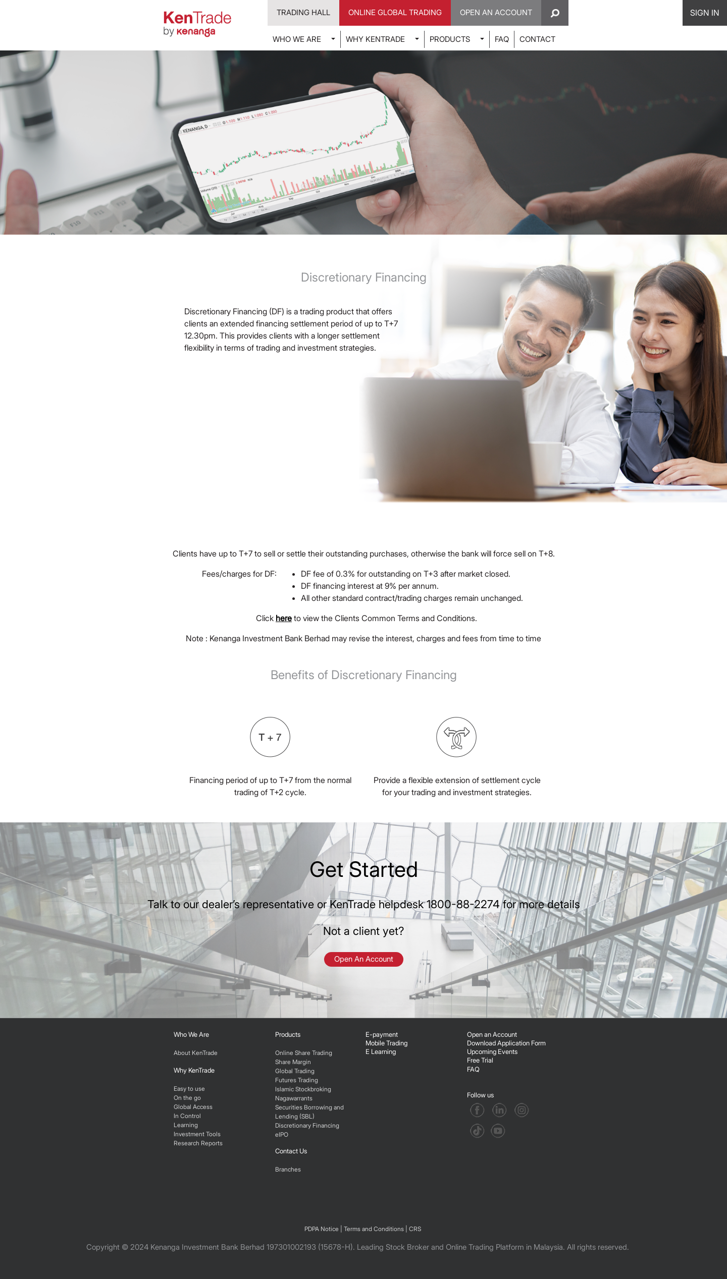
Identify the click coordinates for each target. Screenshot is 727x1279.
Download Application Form (506, 1043)
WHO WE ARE (297, 39)
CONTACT (537, 39)
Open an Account (492, 1034)
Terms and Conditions (374, 1229)
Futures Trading (296, 1080)
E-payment (382, 1034)
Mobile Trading (386, 1043)
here (284, 618)
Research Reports (198, 1143)
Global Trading (295, 1071)
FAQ (502, 39)
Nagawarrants (294, 1098)
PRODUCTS (450, 39)
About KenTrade (196, 1052)
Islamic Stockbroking (303, 1089)
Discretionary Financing (307, 1125)
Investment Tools (197, 1134)
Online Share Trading (303, 1052)
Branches (288, 1169)
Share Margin (293, 1062)
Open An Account (496, 12)
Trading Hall (303, 12)
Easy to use (189, 1088)
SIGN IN (704, 13)
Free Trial (480, 1060)
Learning (186, 1125)
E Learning (381, 1051)
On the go (187, 1097)
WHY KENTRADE (375, 39)
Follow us (481, 1094)
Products (287, 1034)
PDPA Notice (321, 1229)
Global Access (193, 1106)
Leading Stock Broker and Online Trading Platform (440, 1247)
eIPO (281, 1134)
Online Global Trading (395, 12)
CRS (415, 1229)
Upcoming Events (492, 1051)
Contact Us (291, 1151)
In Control (187, 1116)
